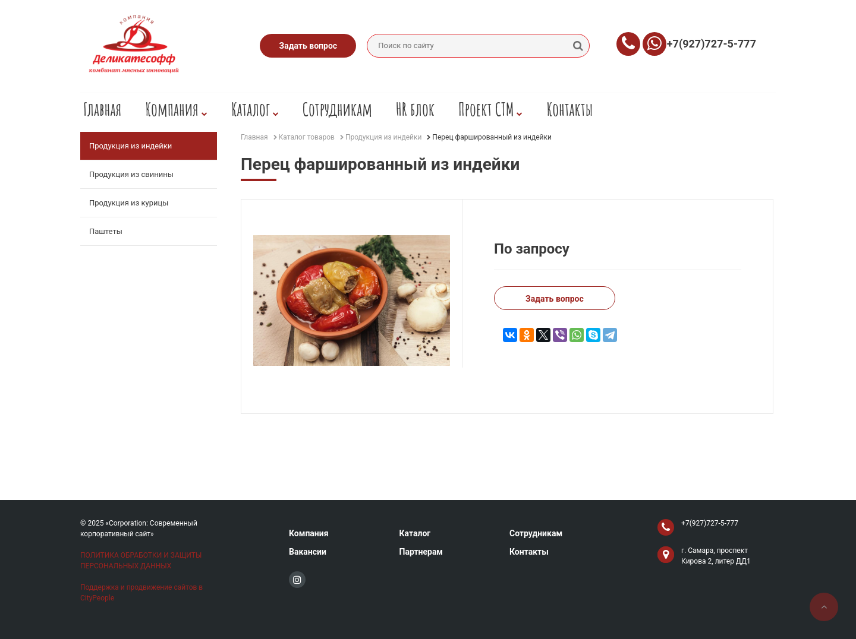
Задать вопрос (308, 45)
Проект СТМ (490, 109)
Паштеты (105, 231)
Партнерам (421, 551)
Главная (102, 109)
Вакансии (307, 551)
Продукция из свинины (131, 174)
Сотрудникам (337, 109)
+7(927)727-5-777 (711, 43)
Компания (176, 109)
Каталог (255, 109)
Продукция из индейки (130, 145)
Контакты (569, 109)
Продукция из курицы (128, 202)
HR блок (415, 109)
